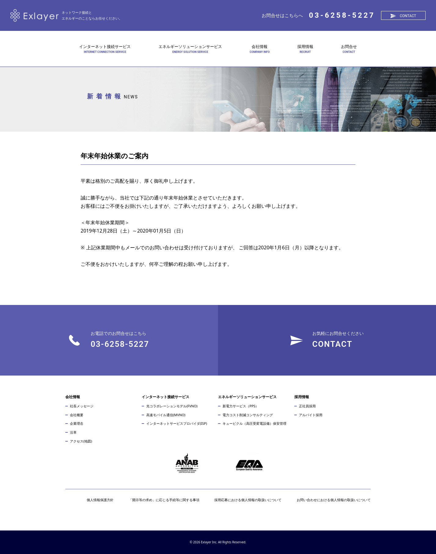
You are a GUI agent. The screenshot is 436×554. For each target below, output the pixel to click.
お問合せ (349, 46)
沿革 (73, 432)
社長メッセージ (81, 406)
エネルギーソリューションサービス (190, 46)
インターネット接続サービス (105, 46)
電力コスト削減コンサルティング (248, 415)
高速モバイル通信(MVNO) (165, 415)
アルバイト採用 (310, 415)
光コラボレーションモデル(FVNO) (172, 406)
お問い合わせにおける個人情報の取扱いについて (334, 499)
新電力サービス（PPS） (241, 406)
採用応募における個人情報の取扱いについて (248, 499)
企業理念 (76, 423)
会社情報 (259, 46)
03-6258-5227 (342, 15)
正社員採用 (307, 406)
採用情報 (305, 46)
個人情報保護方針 (100, 499)
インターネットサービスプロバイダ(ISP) (176, 423)
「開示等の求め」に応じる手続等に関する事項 (164, 499)
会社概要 (76, 415)
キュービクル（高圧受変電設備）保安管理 (254, 423)
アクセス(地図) (81, 441)
